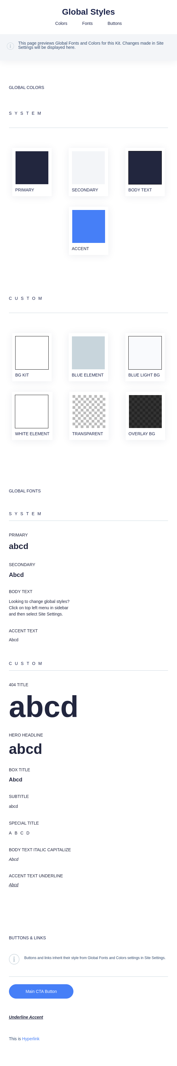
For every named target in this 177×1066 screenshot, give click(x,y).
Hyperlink (30, 1038)
